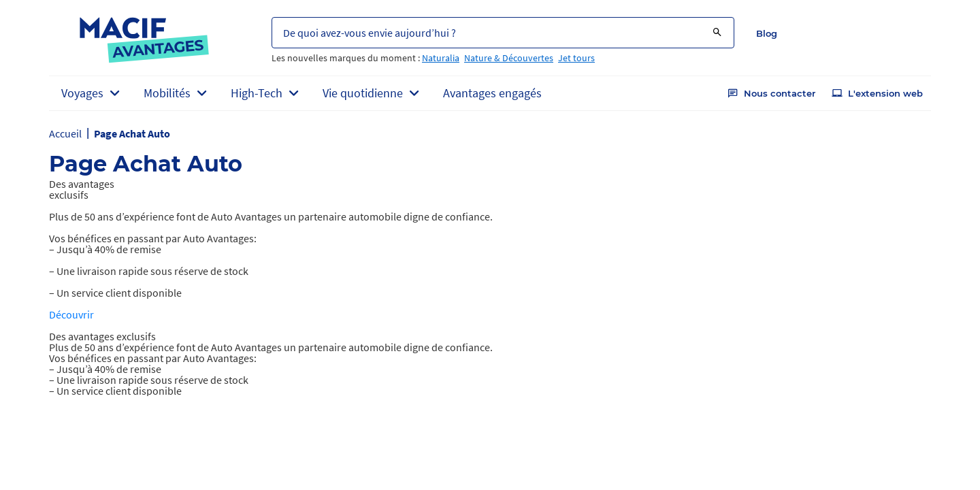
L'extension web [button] (877, 93)
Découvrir (71, 314)
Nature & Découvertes (508, 58)
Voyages (82, 93)
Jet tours (576, 58)
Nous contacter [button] (771, 93)
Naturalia (440, 58)
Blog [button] (766, 33)
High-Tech (256, 93)
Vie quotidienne (363, 93)
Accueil (65, 133)
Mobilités (167, 93)
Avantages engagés (492, 93)
